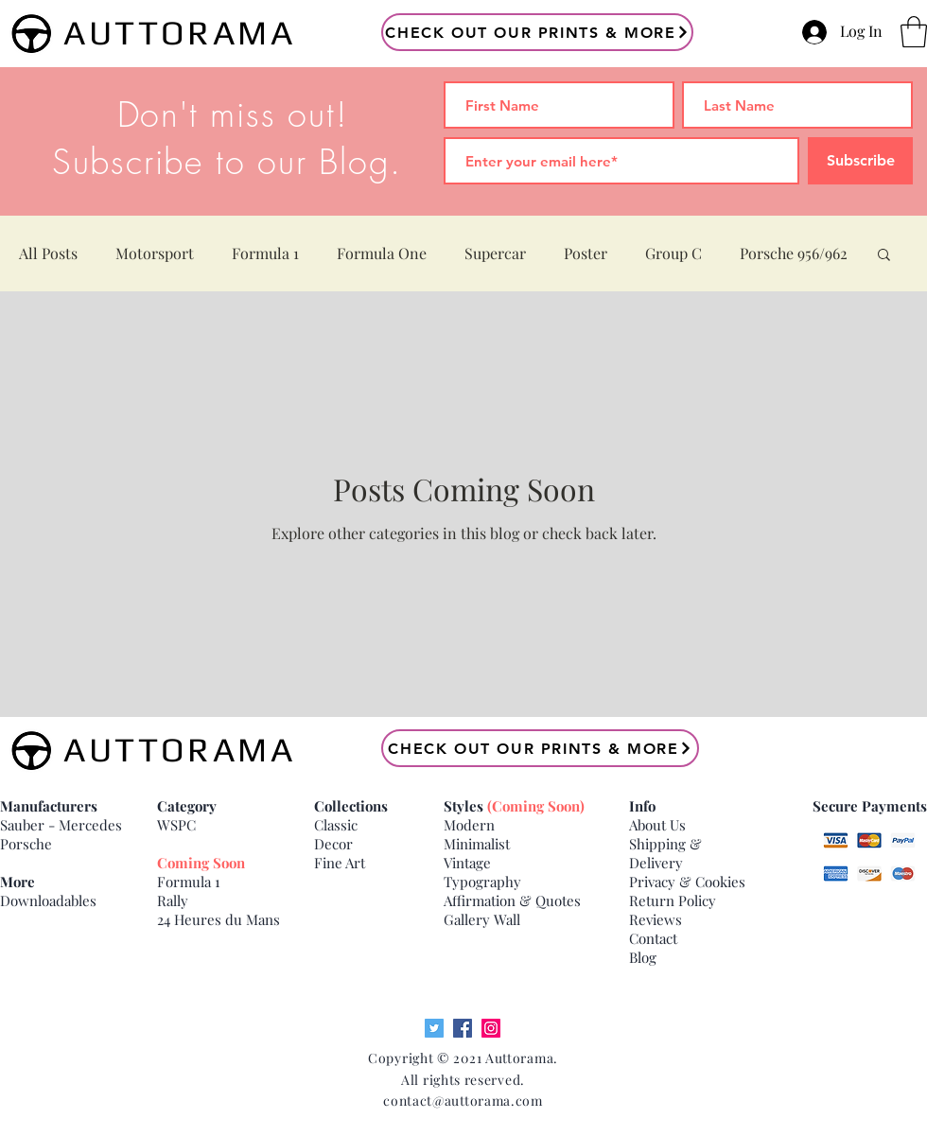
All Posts (48, 253)
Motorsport (154, 253)
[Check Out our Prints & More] (537, 32)
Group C (673, 253)
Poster (585, 253)
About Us (657, 824)
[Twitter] (434, 1028)
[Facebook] (462, 1028)
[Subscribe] (860, 160)
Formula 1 (265, 253)
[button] (914, 31)
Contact (653, 938)
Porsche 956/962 (794, 253)
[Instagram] (490, 1028)
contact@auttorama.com (463, 1101)
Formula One (382, 253)
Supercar (495, 253)
